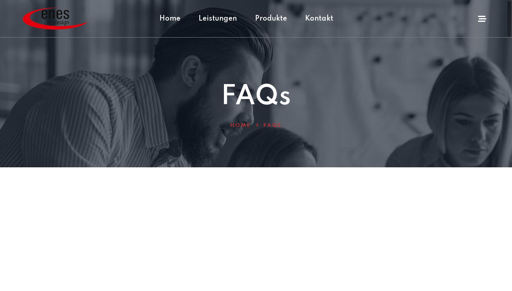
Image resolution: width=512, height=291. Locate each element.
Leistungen (218, 18)
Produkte (271, 18)
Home (169, 18)
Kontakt (319, 18)
